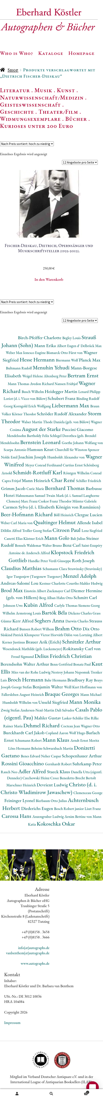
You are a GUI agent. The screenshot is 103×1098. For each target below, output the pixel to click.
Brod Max (12, 590)
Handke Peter (38, 560)
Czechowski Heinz (36, 778)
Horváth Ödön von (65, 634)
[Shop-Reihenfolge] (27, 143)
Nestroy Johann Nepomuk (71, 672)
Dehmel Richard (42, 725)
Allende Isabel (89, 523)
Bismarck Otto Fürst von (64, 352)
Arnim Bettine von (78, 816)
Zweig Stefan (10, 710)
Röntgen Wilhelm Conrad (82, 473)
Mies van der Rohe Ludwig (31, 672)
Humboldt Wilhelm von (20, 702)
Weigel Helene (33, 376)
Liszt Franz (93, 808)
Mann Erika (45, 345)
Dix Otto (91, 629)
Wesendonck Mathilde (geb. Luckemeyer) (32, 648)
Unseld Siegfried (53, 702)
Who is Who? (16, 53)
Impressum (12, 1022)
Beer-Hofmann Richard (27, 514)
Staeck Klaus (59, 772)
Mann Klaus (56, 739)
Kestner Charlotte (52, 583)
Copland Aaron (57, 732)
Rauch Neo (9, 771)
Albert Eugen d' (69, 345)
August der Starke (42, 429)
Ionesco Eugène (34, 352)
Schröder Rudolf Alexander (62, 414)
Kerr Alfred (23, 621)
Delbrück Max (91, 345)
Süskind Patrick (12, 634)
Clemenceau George (88, 792)
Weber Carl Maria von (17, 522)
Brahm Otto (69, 628)
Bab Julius (78, 538)
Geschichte (17, 111)
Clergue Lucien (88, 515)
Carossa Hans (16, 816)
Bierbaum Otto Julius (52, 800)
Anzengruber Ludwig (48, 816)
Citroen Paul (67, 530)
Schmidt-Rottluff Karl (38, 472)
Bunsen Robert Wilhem (37, 629)
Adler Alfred (32, 771)
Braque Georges (62, 694)
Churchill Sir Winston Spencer (77, 449)
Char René (63, 480)
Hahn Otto (64, 597)
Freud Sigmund (23, 656)
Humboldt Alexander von (66, 457)
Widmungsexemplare (30, 118)
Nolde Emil (9, 457)
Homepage (81, 53)
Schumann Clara (55, 568)
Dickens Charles (80, 613)
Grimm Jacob (13, 488)
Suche (51, 1093)
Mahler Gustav (48, 718)
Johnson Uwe (13, 605)
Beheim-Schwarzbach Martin (52, 748)
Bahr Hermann (56, 680)
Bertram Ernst (82, 375)
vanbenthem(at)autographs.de (28, 953)
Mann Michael (91, 694)
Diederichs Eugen (37, 808)
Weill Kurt (72, 687)
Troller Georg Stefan (37, 530)
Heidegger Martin (61, 391)
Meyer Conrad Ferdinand (44, 465)
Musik (43, 90)
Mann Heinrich (36, 480)
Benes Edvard (31, 756)
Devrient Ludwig (53, 785)
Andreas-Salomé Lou (19, 583)
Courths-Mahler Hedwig (84, 583)
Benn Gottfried (61, 664)
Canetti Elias (13, 538)
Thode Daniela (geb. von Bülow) (67, 421)
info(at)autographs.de (33, 947)
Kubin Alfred (39, 604)
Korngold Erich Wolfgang (32, 406)
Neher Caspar (51, 756)
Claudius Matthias (21, 568)
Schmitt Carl (85, 597)
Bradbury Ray (80, 680)
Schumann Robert (28, 740)
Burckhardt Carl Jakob (24, 733)
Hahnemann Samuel (30, 495)
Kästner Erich (33, 538)
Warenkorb (79, 1091)
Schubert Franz (62, 398)
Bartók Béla (55, 612)
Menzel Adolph (80, 575)
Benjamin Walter (48, 687)
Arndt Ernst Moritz (84, 740)
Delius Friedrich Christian (63, 656)
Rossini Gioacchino (23, 763)
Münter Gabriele (84, 501)
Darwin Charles (77, 621)
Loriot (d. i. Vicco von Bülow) (26, 398)
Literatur (15, 90)
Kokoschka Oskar (56, 823)
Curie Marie (35, 488)
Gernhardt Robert (58, 764)
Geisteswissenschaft (30, 104)
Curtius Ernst (73, 465)
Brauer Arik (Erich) (44, 642)
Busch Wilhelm (33, 391)
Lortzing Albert (90, 634)
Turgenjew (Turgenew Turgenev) (38, 576)
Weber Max (14, 352)
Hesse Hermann (38, 359)
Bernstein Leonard (41, 442)
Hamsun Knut (41, 449)
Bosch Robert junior (69, 808)
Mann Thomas (19, 383)
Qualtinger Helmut (55, 522)
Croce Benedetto (62, 778)
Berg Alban (47, 597)
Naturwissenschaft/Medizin (42, 97)
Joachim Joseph (32, 457)
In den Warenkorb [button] (49, 279)
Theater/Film (58, 111)
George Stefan (22, 687)
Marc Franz (29, 501)
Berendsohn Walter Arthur (25, 664)
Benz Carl (72, 545)
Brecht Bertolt (85, 778)
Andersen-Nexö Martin (37, 710)
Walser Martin (32, 421)
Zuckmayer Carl (59, 590)
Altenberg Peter (55, 376)
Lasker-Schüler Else (76, 718)
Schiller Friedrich (88, 480)
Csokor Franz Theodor (55, 501)
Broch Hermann (26, 679)
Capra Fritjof (12, 480)
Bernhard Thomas (65, 488)
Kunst (66, 90)
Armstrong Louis (29, 613)
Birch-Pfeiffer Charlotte (40, 338)
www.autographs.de (35, 963)
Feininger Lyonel (20, 800)
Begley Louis (72, 337)
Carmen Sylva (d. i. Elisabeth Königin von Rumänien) (51, 507)
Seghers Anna (50, 620)
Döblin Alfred (11, 530)
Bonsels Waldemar (28, 545)
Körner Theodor (24, 414)
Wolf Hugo (77, 732)
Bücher (76, 118)
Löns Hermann (19, 748)
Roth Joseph (83, 561)
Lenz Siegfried (92, 530)
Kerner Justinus (14, 642)
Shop (13, 70)
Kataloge (50, 53)
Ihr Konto (17, 1093)
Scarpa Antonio (15, 449)
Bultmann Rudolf (19, 368)
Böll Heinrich (64, 514)
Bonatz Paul (82, 664)
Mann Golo (57, 537)
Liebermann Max (71, 405)
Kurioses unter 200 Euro (36, 126)
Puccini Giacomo (77, 429)
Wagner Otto (90, 726)
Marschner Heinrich (21, 785)
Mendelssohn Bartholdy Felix (28, 435)
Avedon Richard (42, 383)
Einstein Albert (35, 590)
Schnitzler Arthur (81, 641)
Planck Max (89, 360)
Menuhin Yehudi (52, 367)
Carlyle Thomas (66, 605)
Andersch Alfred (38, 552)
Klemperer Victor (37, 634)
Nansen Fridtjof (67, 383)
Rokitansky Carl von (82, 649)
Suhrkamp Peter (87, 764)
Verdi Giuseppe (60, 560)
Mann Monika (84, 701)
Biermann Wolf (67, 360)
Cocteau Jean (71, 726)
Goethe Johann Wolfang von (82, 442)
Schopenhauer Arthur (82, 756)
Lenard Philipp (89, 391)
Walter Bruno (52, 545)
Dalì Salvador (65, 710)
